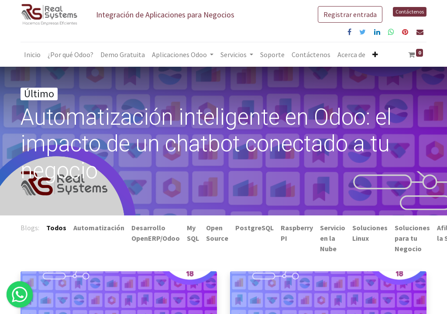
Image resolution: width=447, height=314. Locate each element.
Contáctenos (409, 11)
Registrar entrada (350, 14)
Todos (56, 227)
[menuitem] (32, 54)
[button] (375, 54)
